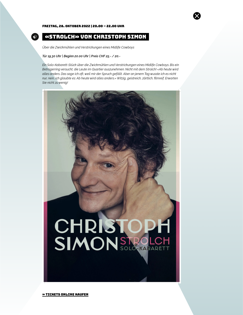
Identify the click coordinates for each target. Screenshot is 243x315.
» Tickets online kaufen (65, 294)
